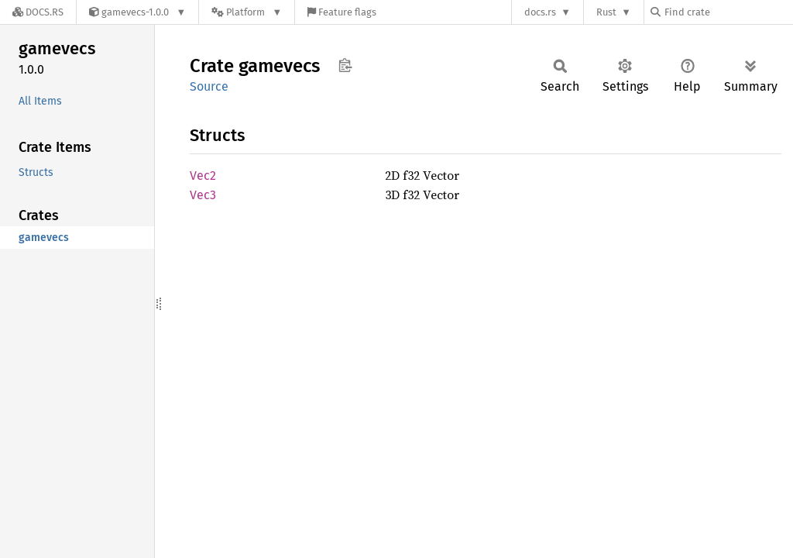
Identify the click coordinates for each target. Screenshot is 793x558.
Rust (606, 12)
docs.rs (540, 12)
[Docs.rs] (38, 12)
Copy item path (345, 65)
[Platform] (246, 12)
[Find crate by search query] (728, 12)
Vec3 (203, 195)
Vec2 (203, 175)
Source (209, 86)
